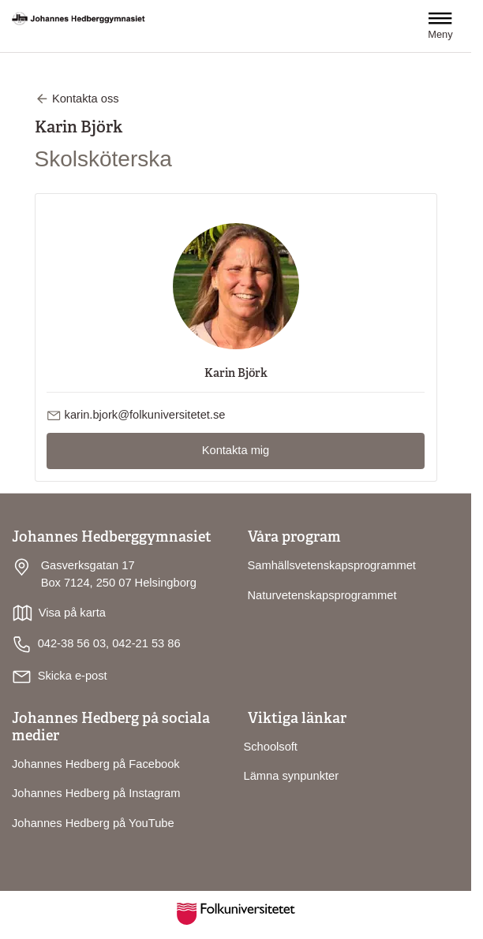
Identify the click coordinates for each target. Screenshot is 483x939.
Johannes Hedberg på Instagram (96, 793)
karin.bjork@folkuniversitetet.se (145, 414)
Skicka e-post (72, 675)
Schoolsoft (271, 746)
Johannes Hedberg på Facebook (96, 764)
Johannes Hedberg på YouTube (93, 823)
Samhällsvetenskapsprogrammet (332, 565)
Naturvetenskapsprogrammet (322, 595)
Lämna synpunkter (291, 775)
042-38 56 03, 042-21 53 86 (96, 644)
